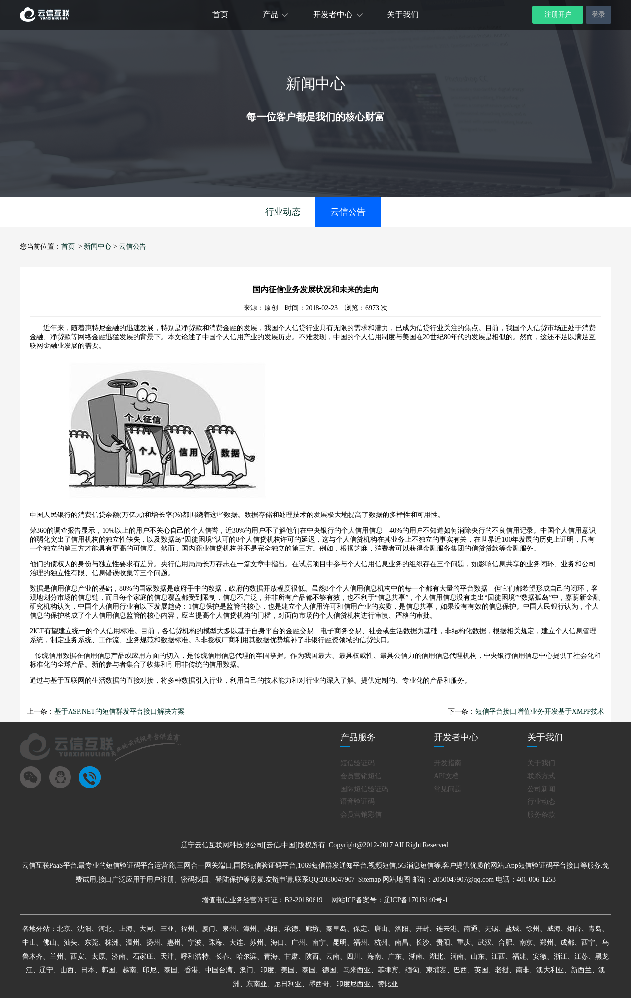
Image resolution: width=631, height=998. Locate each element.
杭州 (381, 942)
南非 (522, 970)
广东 (395, 956)
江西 (498, 956)
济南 (119, 956)
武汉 (484, 942)
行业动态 (283, 212)
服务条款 (541, 814)
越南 (129, 970)
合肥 (505, 942)
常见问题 (447, 788)
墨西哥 (319, 984)
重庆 (464, 942)
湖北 (436, 956)
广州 (298, 942)
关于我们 (403, 14)
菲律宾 (388, 970)
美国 (288, 970)
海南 (374, 956)
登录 (598, 14)
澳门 (246, 970)
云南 (333, 956)
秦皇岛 (336, 928)
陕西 (312, 956)
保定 (360, 928)
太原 (98, 956)
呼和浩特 (195, 956)
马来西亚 (357, 970)
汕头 (70, 942)
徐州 (533, 928)
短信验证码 (357, 763)
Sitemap (369, 879)
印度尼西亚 (353, 984)
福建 (519, 956)
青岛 (595, 928)
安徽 (540, 956)
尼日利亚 (288, 984)
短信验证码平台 (130, 865)
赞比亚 (388, 984)
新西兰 (581, 970)
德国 (329, 970)
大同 (146, 928)
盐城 (512, 928)
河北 (105, 928)
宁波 (195, 942)
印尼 (150, 970)
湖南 (415, 956)
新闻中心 (97, 246)
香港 (191, 970)
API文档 (446, 776)
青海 (271, 956)
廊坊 (312, 928)
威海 (554, 928)
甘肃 (291, 956)
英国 (481, 970)
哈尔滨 (246, 956)
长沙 (422, 942)
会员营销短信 (361, 776)
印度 (267, 970)
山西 (67, 970)
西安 (77, 956)
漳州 (250, 928)
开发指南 (447, 763)
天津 (167, 956)
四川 (353, 956)
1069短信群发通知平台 (332, 865)
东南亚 (256, 984)
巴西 (460, 970)
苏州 (257, 942)
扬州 (153, 942)
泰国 (170, 970)
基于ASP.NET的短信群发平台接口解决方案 (119, 711)
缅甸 (412, 970)
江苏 (581, 956)
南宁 (319, 942)
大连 (236, 942)
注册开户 (558, 14)
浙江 (560, 956)
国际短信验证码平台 (265, 865)
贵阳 (443, 942)
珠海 (215, 942)
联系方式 (541, 776)
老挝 (502, 970)
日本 (88, 970)
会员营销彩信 (361, 814)
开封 (422, 928)
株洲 (112, 942)
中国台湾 (219, 970)
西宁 (588, 942)
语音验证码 (357, 801)
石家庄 (143, 956)
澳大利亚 (550, 970)
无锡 (491, 928)
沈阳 (84, 928)
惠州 (174, 942)
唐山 (381, 928)
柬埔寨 (436, 970)
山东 (478, 956)
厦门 (208, 928)
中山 (29, 942)
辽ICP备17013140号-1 (416, 900)
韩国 (108, 970)
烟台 (574, 928)
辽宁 (46, 970)
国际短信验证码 (364, 788)
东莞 (91, 942)
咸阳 (271, 928)
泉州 (229, 928)
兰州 (57, 956)
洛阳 (402, 928)
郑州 (547, 942)
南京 (526, 942)
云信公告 (348, 212)
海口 (277, 942)
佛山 (50, 942)
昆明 (340, 942)
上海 (126, 928)
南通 (471, 928)
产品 (271, 14)
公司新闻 (541, 788)
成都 (567, 942)
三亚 (167, 928)
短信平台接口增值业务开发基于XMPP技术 (539, 711)
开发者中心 (332, 14)
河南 (457, 956)
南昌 (402, 942)
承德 (291, 928)
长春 (222, 956)
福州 (188, 928)
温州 (133, 942)
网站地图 (396, 879)
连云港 (446, 928)
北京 (63, 928)
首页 (220, 14)
